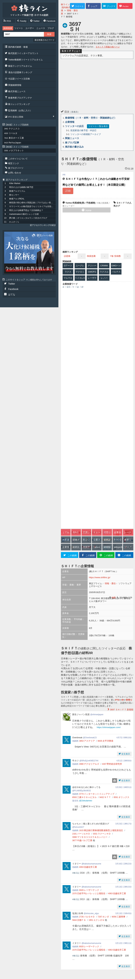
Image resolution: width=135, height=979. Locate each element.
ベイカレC (80, 278)
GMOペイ (116, 265)
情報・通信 (110, 583)
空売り (129, 700)
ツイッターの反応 (74, 126)
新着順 (121, 709)
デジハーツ (92, 266)
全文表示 (125, 754)
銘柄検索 (8, 28)
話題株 (67, 256)
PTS (117, 700)
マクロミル (80, 273)
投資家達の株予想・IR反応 (83, 130)
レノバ (104, 278)
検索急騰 (91, 256)
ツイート (18, 28)
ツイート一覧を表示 (98, 126)
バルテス (116, 272)
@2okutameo (85, 800)
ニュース (40, 28)
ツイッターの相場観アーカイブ (85, 134)
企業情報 (69, 122)
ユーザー (29, 28)
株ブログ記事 (72, 142)
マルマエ (68, 278)
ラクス (68, 272)
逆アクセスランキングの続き (43, 225)
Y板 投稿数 (115, 256)
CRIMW (104, 265)
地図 (114, 597)
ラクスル (104, 272)
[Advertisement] (97, 84)
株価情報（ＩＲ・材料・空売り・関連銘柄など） (90, 117)
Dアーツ (68, 265)
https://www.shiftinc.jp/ (99, 577)
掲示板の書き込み (74, 146)
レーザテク (92, 279)
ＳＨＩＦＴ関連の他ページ (108, 47)
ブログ (50, 28)
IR (122, 700)
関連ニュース (72, 138)
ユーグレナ (80, 266)
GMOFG (92, 272)
